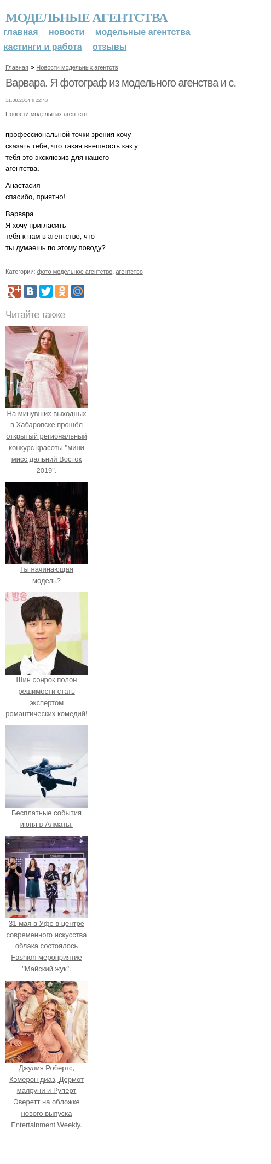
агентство (129, 271)
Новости (66, 32)
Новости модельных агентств (77, 67)
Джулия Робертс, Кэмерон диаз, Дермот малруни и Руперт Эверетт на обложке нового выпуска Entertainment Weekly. (46, 1090)
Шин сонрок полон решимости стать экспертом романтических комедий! (46, 691)
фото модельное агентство (75, 271)
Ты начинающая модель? (46, 569)
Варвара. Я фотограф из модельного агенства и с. (120, 83)
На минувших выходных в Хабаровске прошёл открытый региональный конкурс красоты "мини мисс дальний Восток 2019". (46, 436)
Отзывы (109, 46)
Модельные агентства (86, 17)
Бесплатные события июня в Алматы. (46, 812)
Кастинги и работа (43, 46)
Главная (21, 32)
